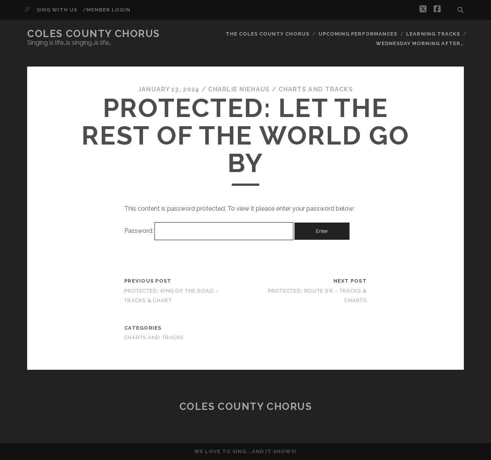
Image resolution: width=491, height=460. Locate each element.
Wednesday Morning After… (420, 43)
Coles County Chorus (93, 33)
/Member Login (106, 10)
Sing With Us (57, 10)
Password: (208, 230)
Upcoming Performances (358, 34)
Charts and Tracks (315, 89)
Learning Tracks (433, 34)
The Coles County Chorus (268, 34)
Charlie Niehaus (239, 89)
